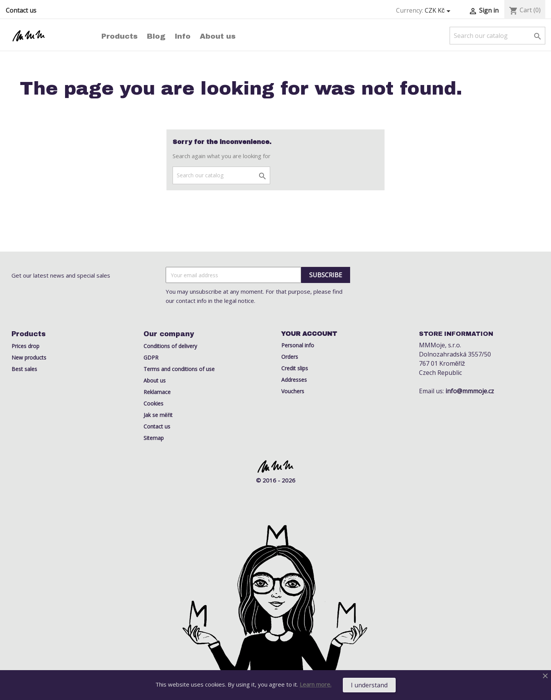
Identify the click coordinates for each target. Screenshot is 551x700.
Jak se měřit (158, 415)
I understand (369, 685)
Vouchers (292, 391)
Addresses (294, 379)
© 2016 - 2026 (275, 480)
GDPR (150, 357)
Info (182, 36)
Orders (289, 356)
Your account (309, 333)
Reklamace (157, 392)
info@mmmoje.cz (469, 391)
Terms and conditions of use (179, 369)
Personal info (297, 345)
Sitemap (153, 438)
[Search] (497, 35)
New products (28, 357)
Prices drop (25, 346)
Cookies (153, 403)
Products (119, 36)
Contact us (21, 10)
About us (218, 36)
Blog (156, 36)
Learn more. (315, 684)
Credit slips (294, 368)
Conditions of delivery (170, 346)
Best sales (24, 369)
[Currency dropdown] (439, 11)
